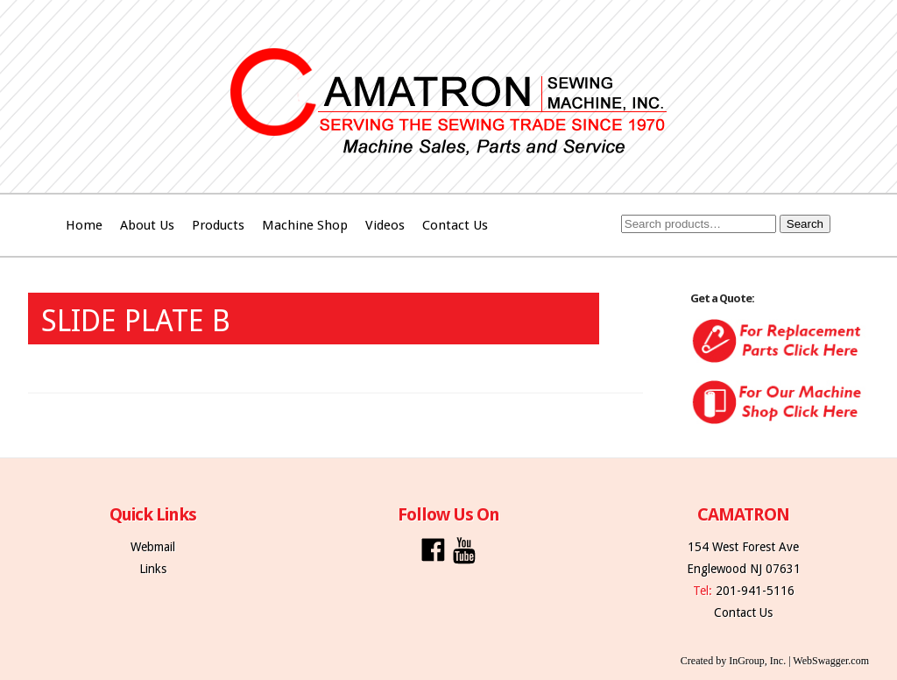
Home (84, 225)
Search (805, 223)
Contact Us (455, 225)
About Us (147, 225)
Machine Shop (305, 225)
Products (218, 225)
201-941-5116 (755, 591)
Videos (385, 225)
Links (152, 569)
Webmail (153, 547)
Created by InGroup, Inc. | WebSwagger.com (775, 661)
